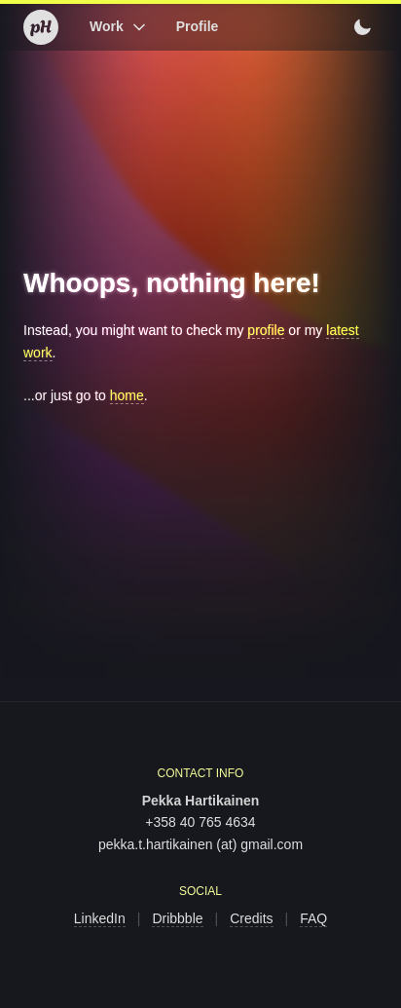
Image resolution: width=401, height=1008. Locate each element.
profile (265, 330)
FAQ (313, 918)
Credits (251, 918)
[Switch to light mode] (362, 27)
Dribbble (177, 918)
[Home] (40, 27)
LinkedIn (100, 918)
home (127, 395)
